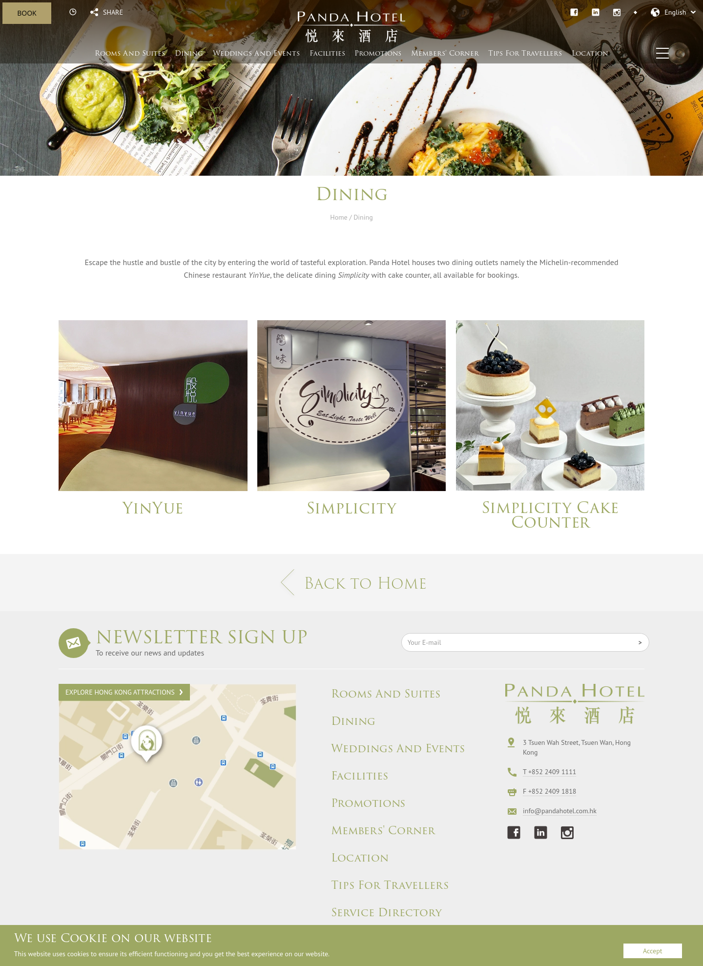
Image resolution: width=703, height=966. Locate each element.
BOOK (26, 13)
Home (338, 217)
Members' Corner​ (444, 53)
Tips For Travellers (525, 53)
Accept (652, 950)
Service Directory (386, 913)
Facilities (327, 53)
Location (590, 53)
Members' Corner (383, 831)
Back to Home (351, 583)
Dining (189, 53)
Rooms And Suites (130, 53)
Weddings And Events (398, 749)
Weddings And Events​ (256, 53)
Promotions (377, 53)
